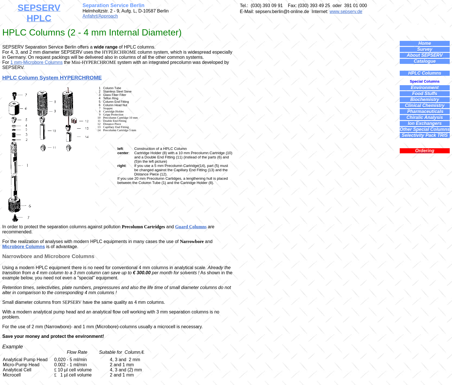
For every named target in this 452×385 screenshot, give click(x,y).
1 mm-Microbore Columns (36, 62)
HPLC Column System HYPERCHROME (52, 78)
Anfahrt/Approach (100, 16)
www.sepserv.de (346, 11)
